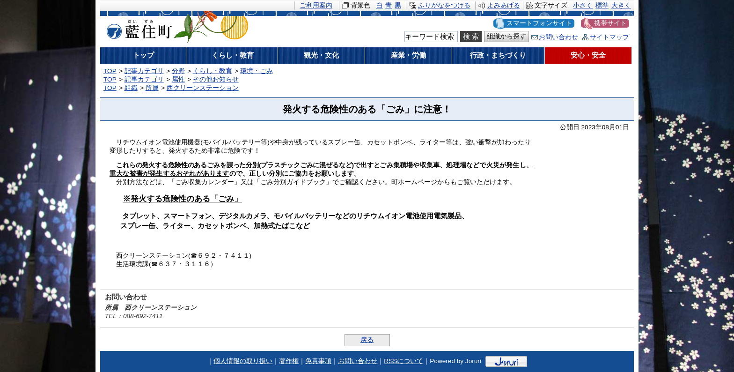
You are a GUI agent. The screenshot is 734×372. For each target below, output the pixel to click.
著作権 (289, 361)
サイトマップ (609, 37)
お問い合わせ (558, 37)
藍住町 (137, 27)
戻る (367, 339)
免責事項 (318, 361)
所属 (152, 87)
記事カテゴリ (144, 70)
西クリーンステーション (203, 87)
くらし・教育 (212, 70)
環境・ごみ (256, 70)
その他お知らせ (216, 79)
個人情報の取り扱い (242, 361)
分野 (178, 70)
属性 (178, 79)
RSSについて (403, 361)
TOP (110, 70)
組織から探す (506, 36)
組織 (131, 87)
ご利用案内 (316, 5)
